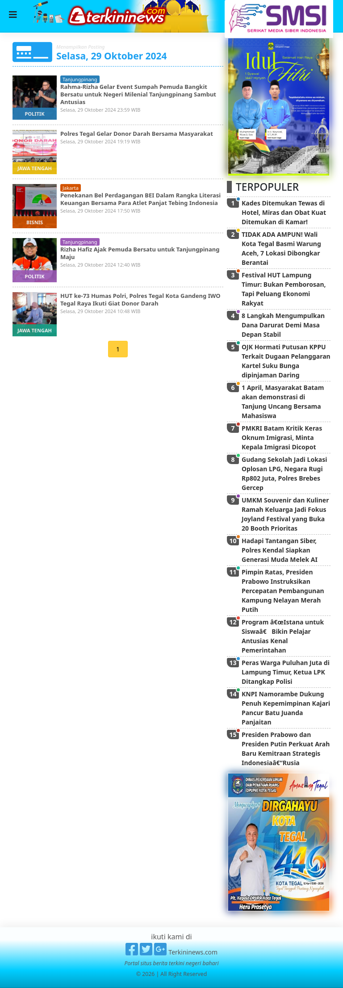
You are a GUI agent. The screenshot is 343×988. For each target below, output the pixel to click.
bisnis (34, 222)
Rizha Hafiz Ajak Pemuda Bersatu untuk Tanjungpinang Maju (139, 253)
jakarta (71, 187)
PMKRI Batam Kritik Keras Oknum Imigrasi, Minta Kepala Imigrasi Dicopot (282, 437)
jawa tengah (34, 168)
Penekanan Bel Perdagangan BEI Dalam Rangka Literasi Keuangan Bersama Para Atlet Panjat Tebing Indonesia (140, 199)
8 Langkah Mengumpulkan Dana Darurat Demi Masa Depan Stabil (283, 325)
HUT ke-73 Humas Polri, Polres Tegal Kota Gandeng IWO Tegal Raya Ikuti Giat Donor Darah (140, 299)
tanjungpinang (80, 79)
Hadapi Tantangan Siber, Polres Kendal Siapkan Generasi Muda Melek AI (280, 550)
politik (35, 113)
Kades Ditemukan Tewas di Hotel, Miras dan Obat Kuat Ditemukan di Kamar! (284, 212)
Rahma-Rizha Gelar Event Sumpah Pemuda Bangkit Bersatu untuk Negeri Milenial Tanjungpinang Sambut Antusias (138, 94)
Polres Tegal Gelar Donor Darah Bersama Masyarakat (136, 134)
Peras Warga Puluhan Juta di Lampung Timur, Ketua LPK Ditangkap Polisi (286, 672)
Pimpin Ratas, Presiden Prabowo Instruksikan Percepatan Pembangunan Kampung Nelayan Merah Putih (283, 591)
